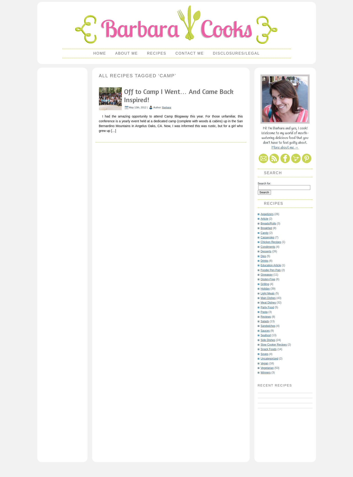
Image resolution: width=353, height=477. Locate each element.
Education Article (271, 265)
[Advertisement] (62, 138)
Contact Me (189, 53)
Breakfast (266, 228)
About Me (126, 53)
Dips (263, 256)
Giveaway (267, 274)
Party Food (267, 307)
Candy (265, 233)
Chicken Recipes (271, 242)
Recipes (156, 53)
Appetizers (267, 214)
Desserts (266, 251)
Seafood (266, 335)
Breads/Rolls (268, 223)
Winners (266, 372)
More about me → (285, 147)
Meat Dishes (268, 302)
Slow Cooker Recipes (274, 344)
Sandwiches (268, 326)
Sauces (265, 330)
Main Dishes (268, 298)
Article (264, 218)
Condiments (268, 246)
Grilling (265, 284)
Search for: (264, 183)
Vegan (264, 363)
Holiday (265, 288)
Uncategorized (269, 358)
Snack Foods (269, 349)
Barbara (166, 107)
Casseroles (267, 237)
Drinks (264, 260)
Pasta (264, 312)
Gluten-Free (268, 279)
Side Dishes (268, 340)
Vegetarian (267, 368)
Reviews (266, 316)
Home (99, 53)
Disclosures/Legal (236, 53)
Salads (265, 321)
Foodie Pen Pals (271, 270)
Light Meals (268, 293)
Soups (264, 354)
